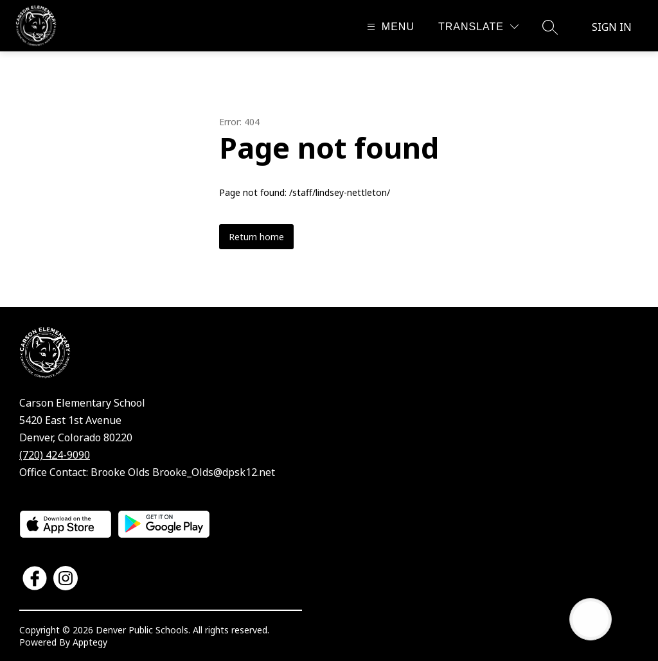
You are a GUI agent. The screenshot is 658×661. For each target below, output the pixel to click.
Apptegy (90, 642)
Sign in (612, 27)
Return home (256, 237)
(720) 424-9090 (54, 455)
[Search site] (550, 27)
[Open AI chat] (591, 619)
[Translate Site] (478, 27)
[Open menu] (389, 27)
